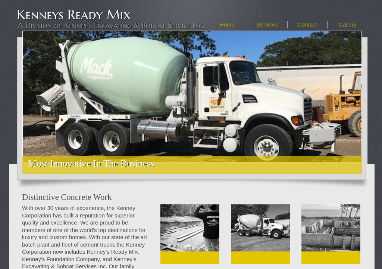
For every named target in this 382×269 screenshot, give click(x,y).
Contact (307, 24)
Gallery (348, 24)
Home (227, 24)
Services (267, 24)
